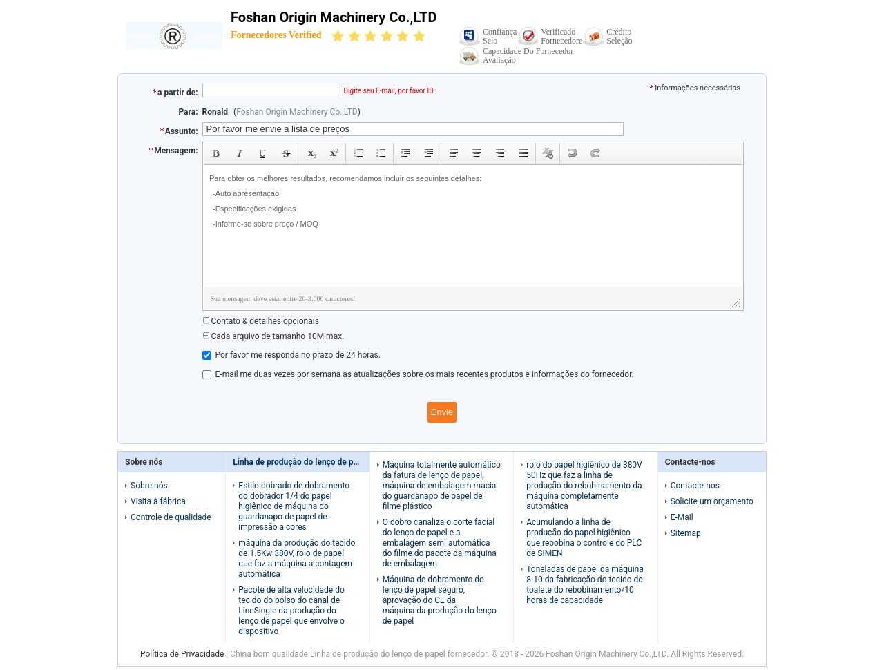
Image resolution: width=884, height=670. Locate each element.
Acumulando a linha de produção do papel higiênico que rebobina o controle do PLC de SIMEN (584, 537)
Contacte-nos (695, 485)
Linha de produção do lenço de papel (301, 462)
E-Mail (682, 517)
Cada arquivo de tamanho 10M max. (273, 336)
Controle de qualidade (171, 517)
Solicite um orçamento (712, 501)
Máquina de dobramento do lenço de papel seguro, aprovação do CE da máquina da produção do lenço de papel (440, 600)
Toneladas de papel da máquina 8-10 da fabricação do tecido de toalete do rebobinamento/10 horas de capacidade (585, 584)
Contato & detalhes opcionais (260, 321)
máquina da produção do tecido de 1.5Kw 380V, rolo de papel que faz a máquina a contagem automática (296, 558)
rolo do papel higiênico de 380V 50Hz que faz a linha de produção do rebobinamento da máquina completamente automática (584, 485)
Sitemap (686, 533)
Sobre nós (149, 485)
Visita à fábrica (158, 501)
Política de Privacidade (182, 654)
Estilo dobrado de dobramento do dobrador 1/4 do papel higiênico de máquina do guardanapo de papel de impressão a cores (293, 506)
